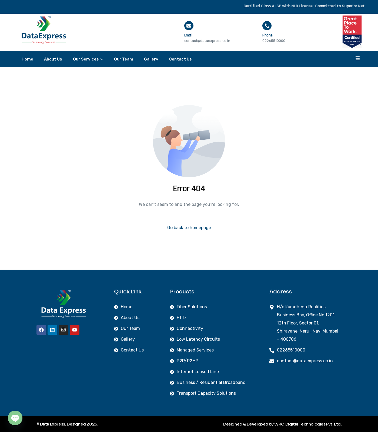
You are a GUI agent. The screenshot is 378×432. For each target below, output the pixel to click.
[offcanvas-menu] (357, 59)
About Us (53, 59)
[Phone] (267, 25)
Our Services (88, 59)
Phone (267, 35)
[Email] (188, 25)
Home (27, 59)
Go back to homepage (189, 227)
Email (188, 35)
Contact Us (180, 59)
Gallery (151, 59)
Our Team (123, 59)
